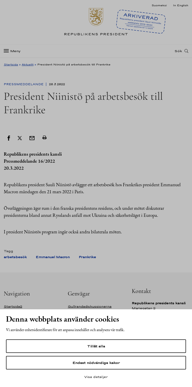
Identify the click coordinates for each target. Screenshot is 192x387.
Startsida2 (13, 306)
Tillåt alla (96, 346)
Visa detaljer (96, 376)
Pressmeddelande (24, 84)
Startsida (11, 64)
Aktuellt (28, 64)
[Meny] (14, 51)
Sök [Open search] (178, 51)
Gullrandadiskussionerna (90, 306)
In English (180, 5)
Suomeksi (159, 5)
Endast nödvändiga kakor (96, 362)
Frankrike (87, 257)
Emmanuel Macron (53, 257)
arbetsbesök (15, 257)
